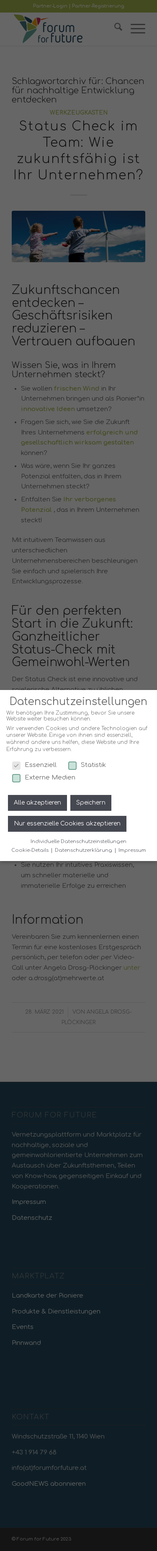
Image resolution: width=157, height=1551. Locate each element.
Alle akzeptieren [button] (37, 803)
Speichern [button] (91, 803)
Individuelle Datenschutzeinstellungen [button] (78, 841)
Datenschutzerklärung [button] (84, 850)
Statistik (87, 765)
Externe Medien (43, 777)
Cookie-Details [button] (30, 850)
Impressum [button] (132, 850)
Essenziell (34, 765)
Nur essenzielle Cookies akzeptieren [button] (67, 823)
